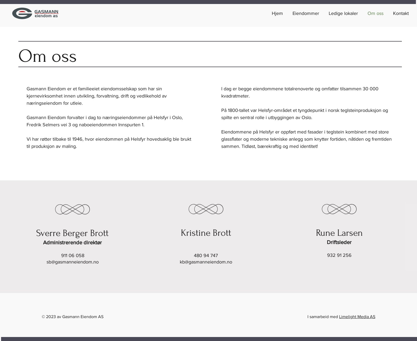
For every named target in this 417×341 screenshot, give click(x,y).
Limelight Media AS (357, 316)
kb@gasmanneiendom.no (206, 262)
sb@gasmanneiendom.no (73, 262)
